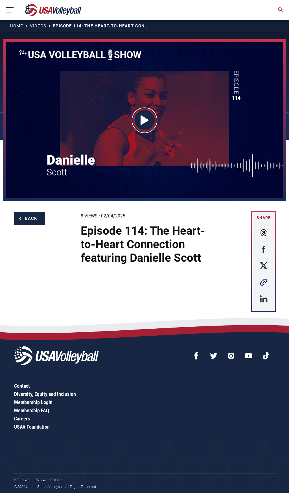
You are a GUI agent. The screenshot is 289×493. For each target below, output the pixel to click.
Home (16, 26)
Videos (38, 26)
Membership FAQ (31, 410)
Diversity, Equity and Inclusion (45, 394)
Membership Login (33, 402)
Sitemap (21, 480)
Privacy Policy (48, 480)
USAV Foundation (32, 427)
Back (31, 218)
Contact (22, 386)
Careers (22, 419)
